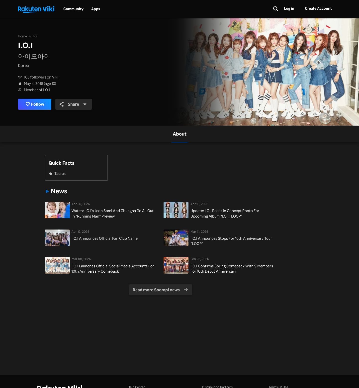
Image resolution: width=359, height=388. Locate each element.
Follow (35, 104)
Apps (95, 9)
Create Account (318, 8)
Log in (289, 8)
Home (22, 36)
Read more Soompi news (160, 289)
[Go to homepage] (36, 8)
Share (73, 104)
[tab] (179, 134)
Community (73, 9)
